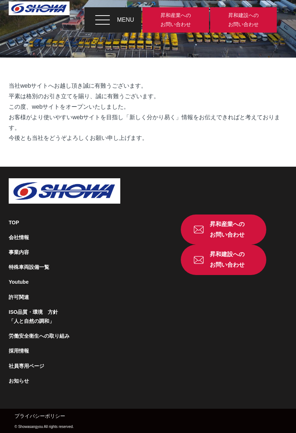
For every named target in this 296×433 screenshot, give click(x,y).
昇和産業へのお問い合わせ (175, 19)
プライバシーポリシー (39, 416)
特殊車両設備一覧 (29, 267)
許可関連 (19, 297)
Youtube (19, 282)
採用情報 (19, 351)
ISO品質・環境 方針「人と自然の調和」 (33, 316)
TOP (14, 222)
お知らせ (19, 381)
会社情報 (19, 237)
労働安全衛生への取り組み (39, 336)
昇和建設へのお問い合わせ (243, 19)
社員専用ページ (26, 366)
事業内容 (19, 252)
